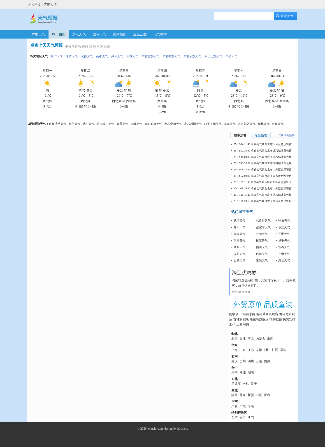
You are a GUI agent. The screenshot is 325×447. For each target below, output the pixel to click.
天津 (242, 338)
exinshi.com (155, 428)
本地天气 (38, 34)
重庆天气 (239, 240)
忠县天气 (284, 260)
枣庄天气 (284, 227)
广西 (234, 406)
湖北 (242, 372)
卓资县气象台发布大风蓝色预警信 (271, 144)
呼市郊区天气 (246, 124)
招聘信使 (275, 319)
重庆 (234, 361)
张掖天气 (284, 220)
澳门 (251, 417)
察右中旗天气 (171, 56)
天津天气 (239, 234)
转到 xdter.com (241, 291)
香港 (242, 417)
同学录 (234, 314)
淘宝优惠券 (244, 272)
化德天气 (87, 56)
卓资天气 (72, 56)
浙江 (267, 350)
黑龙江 (236, 383)
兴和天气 (117, 56)
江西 (275, 350)
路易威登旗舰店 (267, 314)
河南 (234, 372)
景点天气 (79, 34)
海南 (251, 406)
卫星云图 (140, 34)
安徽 (259, 350)
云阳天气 (262, 234)
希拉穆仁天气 (105, 124)
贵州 (242, 361)
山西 (270, 338)
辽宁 (254, 383)
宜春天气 (284, 247)
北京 (234, 338)
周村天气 (239, 254)
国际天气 (99, 34)
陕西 (234, 395)
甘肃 (242, 395)
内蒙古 (260, 338)
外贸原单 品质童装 (263, 304)
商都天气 (102, 56)
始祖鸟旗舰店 (259, 319)
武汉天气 (239, 220)
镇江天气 (262, 240)
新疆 (251, 395)
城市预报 (58, 34)
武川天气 (88, 124)
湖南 (251, 372)
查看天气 (285, 16)
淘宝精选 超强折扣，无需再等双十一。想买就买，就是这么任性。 (264, 282)
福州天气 (262, 247)
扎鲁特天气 (263, 220)
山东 (242, 350)
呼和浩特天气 (57, 124)
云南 (259, 361)
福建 (283, 350)
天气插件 (160, 34)
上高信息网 (247, 314)
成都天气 (262, 254)
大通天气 (122, 124)
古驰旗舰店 (241, 319)
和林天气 (263, 124)
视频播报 (119, 34)
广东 (242, 406)
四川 (251, 361)
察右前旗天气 (150, 56)
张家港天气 (263, 227)
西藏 (267, 361)
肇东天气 (239, 247)
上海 (234, 350)
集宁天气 (57, 56)
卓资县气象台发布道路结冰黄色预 (271, 150)
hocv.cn (182, 428)
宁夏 (259, 395)
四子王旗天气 (213, 56)
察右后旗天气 (192, 56)
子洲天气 (284, 234)
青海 (267, 395)
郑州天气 (239, 227)
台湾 (234, 417)
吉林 (246, 383)
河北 (251, 338)
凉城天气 (132, 56)
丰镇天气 (231, 56)
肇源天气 (262, 260)
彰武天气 (239, 260)
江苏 (251, 350)
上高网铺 (242, 324)
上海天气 (284, 254)
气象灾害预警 (286, 135)
